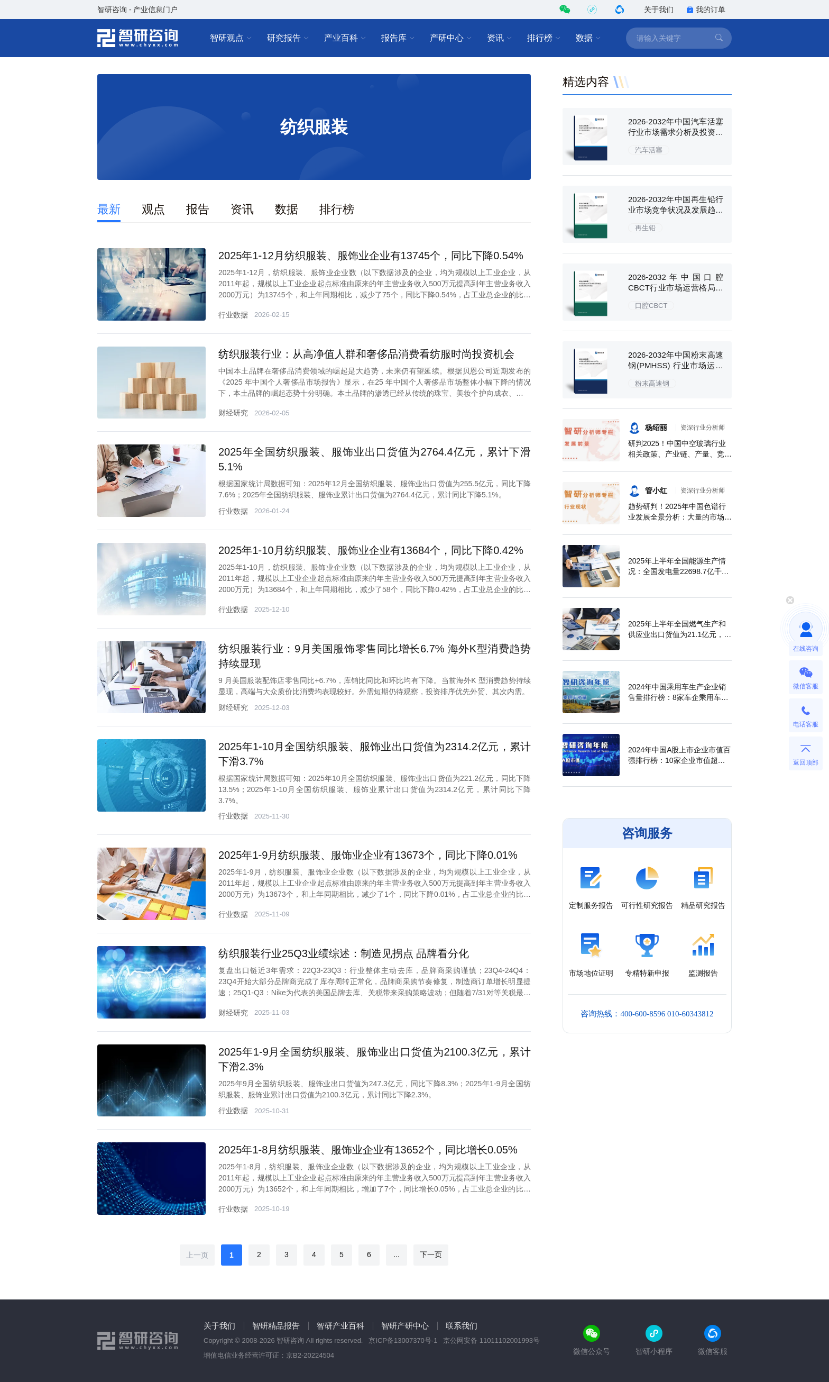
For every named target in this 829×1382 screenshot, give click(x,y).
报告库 (398, 38)
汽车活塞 (648, 150)
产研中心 (451, 38)
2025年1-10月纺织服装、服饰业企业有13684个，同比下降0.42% (370, 550)
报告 (197, 209)
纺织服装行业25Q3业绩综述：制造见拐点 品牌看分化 (343, 953)
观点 (153, 209)
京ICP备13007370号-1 (403, 1340)
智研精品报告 (276, 1325)
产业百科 (345, 38)
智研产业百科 (340, 1325)
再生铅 (645, 228)
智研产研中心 (405, 1325)
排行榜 (544, 38)
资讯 (499, 38)
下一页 (431, 1254)
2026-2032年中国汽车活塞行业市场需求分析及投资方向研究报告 (675, 132)
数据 (588, 38)
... (396, 1254)
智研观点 (231, 38)
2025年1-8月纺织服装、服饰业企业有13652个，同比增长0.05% (368, 1150)
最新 (109, 209)
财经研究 (233, 412)
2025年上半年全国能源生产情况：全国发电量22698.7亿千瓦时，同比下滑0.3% (678, 571)
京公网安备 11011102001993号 (491, 1340)
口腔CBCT (651, 306)
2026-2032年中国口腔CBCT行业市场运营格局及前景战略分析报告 (675, 287)
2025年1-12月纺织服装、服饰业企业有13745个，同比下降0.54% (370, 255)
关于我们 (659, 9)
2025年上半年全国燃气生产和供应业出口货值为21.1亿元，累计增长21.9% (679, 634)
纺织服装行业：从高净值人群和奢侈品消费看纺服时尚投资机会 (366, 354)
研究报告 (288, 38)
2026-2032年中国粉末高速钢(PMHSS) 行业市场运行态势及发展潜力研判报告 (675, 365)
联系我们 (461, 1325)
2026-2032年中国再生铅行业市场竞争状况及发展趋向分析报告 (675, 210)
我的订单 (705, 9)
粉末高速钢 (652, 383)
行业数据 (233, 315)
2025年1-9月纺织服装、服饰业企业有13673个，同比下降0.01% (368, 855)
